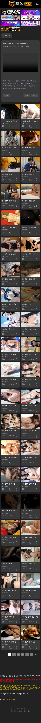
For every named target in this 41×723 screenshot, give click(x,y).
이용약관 (12, 708)
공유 (27, 95)
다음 (36, 654)
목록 (6, 95)
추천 (34, 95)
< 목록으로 (6, 36)
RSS (30, 708)
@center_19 (11, 699)
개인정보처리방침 (22, 708)
